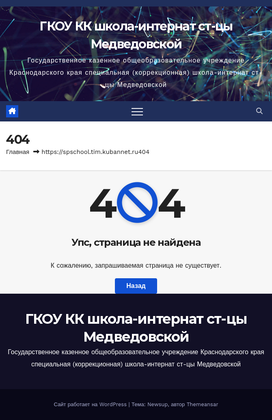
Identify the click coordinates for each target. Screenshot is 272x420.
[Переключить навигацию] (137, 111)
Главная (17, 152)
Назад (135, 286)
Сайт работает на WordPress (91, 404)
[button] (259, 111)
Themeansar (202, 404)
